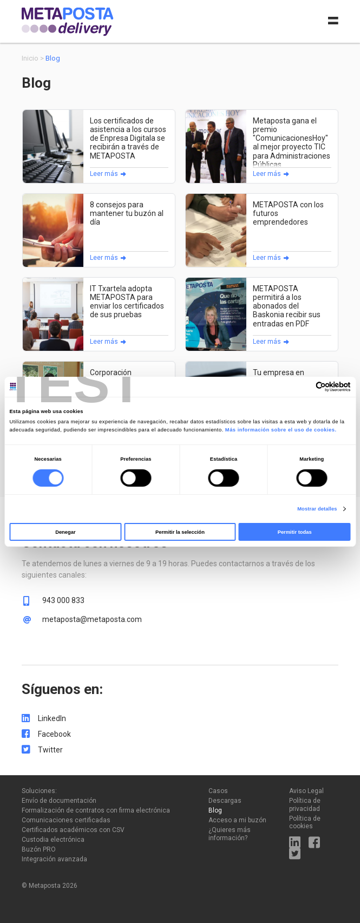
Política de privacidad (304, 804)
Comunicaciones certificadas (66, 820)
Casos (218, 791)
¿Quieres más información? (229, 833)
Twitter (50, 749)
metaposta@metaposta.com (92, 619)
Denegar (65, 532)
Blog (215, 810)
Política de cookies (304, 822)
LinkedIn (52, 718)
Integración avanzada (54, 859)
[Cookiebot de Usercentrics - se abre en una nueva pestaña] (303, 387)
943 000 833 (63, 600)
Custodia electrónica (53, 839)
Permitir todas (295, 532)
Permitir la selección (180, 532)
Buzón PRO (39, 849)
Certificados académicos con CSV (73, 830)
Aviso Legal (306, 791)
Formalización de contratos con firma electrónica (96, 810)
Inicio (30, 58)
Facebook (54, 734)
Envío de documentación (59, 800)
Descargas (224, 800)
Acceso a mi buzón (237, 820)
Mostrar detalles (317, 509)
